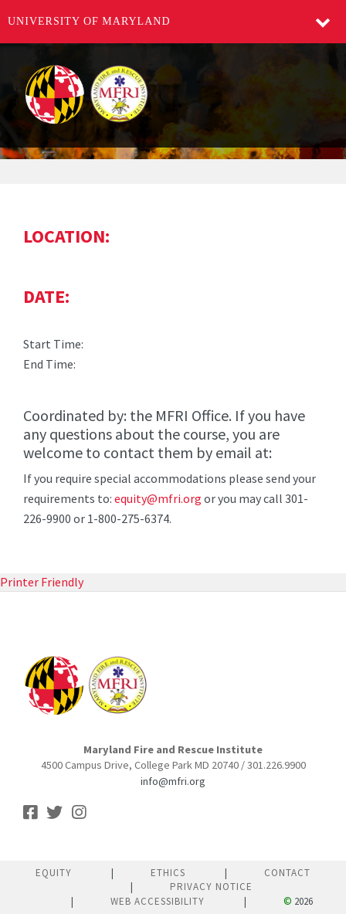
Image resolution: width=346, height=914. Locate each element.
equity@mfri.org (158, 498)
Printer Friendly (41, 582)
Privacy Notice (211, 886)
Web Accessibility (157, 901)
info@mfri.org (173, 781)
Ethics (168, 872)
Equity (54, 872)
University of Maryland (89, 21)
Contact (287, 872)
